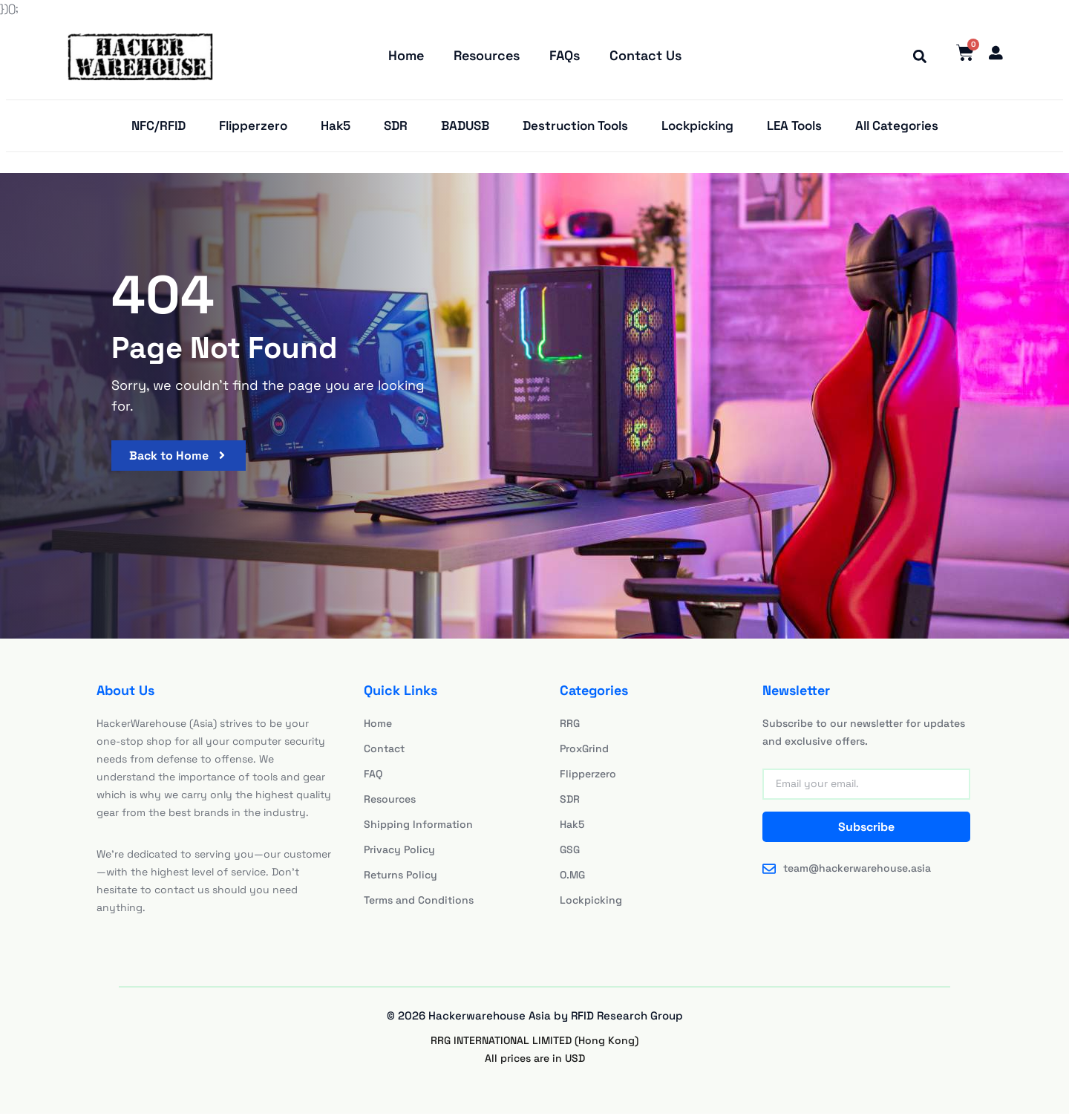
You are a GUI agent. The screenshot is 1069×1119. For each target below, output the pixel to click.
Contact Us (645, 56)
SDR (396, 130)
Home (406, 56)
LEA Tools (794, 130)
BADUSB (465, 130)
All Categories (896, 130)
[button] (914, 57)
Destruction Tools (575, 130)
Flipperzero (253, 130)
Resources (487, 56)
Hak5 (335, 130)
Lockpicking (697, 130)
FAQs (564, 56)
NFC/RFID (158, 130)
